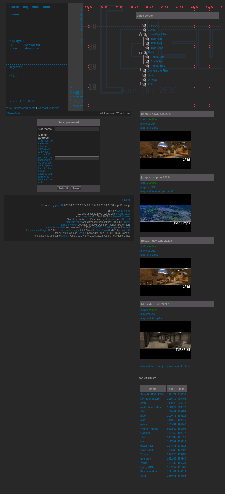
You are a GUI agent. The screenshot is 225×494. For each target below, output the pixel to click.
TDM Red (156, 43)
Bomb (151, 52)
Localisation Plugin (36, 230)
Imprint (126, 199)
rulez (35, 7)
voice (13, 48)
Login (13, 75)
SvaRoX (125, 230)
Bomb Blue (157, 57)
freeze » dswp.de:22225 (156, 240)
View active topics (48, 107)
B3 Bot (126, 219)
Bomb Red (157, 61)
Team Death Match (159, 34)
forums (14, 14)
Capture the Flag (158, 70)
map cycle (16, 41)
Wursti (126, 227)
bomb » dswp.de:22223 (156, 113)
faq (25, 7)
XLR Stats (111, 219)
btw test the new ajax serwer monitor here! (165, 366)
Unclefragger (110, 227)
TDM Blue (157, 39)
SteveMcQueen (121, 216)
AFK (150, 84)
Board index (14, 113)
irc (11, 44)
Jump (151, 75)
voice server (145, 15)
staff (46, 7)
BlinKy (126, 222)
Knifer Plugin (100, 230)
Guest (151, 29)
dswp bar (32, 48)
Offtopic (152, 79)
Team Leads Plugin (68, 230)
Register (15, 67)
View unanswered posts (20, 107)
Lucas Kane (123, 210)
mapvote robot (74, 222)
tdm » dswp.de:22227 (155, 304)
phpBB (59, 205)
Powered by (48, 205)
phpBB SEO (123, 213)
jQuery (65, 235)
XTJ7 (98, 227)
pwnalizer (32, 44)
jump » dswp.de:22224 (156, 177)
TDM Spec (157, 48)
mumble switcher (55, 227)
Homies (152, 25)
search (14, 7)
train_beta (87, 216)
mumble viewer (68, 224)
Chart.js (82, 233)
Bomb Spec (158, 66)
